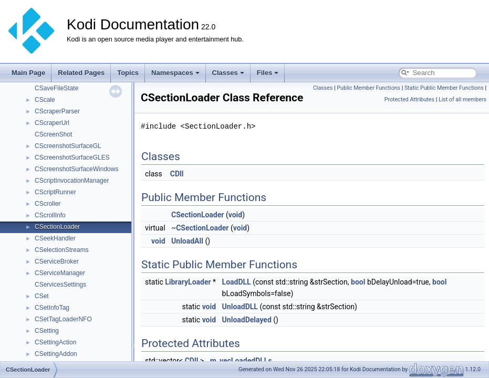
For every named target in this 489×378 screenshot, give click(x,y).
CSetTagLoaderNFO (63, 319)
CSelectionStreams (62, 250)
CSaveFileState (56, 88)
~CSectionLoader (199, 228)
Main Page (28, 73)
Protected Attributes (409, 99)
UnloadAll (187, 241)
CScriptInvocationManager (72, 180)
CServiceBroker (57, 261)
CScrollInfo (50, 215)
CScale (45, 99)
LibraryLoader (188, 282)
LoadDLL (236, 282)
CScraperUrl (52, 123)
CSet (42, 296)
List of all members (462, 99)
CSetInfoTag (52, 307)
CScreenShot (53, 134)
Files (268, 73)
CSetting (47, 330)
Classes (228, 73)
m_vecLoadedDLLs (241, 360)
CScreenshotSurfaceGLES (72, 157)
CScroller (47, 203)
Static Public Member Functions (444, 88)
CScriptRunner (55, 192)
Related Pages (81, 73)
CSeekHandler (55, 238)
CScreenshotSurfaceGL (68, 146)
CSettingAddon (56, 354)
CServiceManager (60, 273)
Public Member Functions (368, 88)
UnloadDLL (240, 306)
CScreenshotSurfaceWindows (76, 169)
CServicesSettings (60, 284)
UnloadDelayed (247, 320)
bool (358, 282)
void (235, 215)
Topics (128, 73)
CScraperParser (57, 111)
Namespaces (175, 73)
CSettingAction (55, 342)
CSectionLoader (57, 226)
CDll (177, 174)
